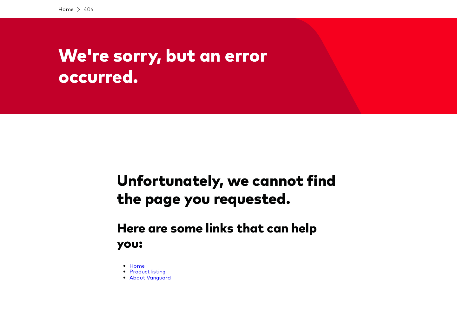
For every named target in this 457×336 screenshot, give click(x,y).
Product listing (147, 271)
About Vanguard (150, 277)
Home (66, 8)
